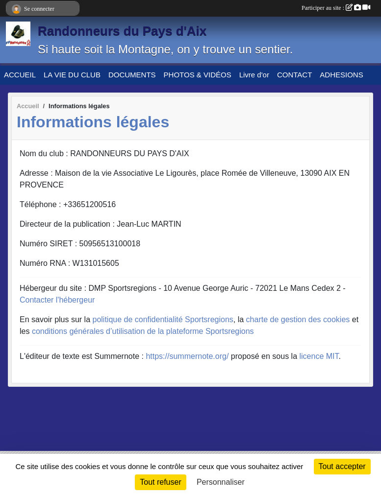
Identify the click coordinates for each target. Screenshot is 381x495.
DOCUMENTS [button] (132, 75)
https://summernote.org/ (187, 356)
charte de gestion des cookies (298, 319)
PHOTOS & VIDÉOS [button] (197, 75)
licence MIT (318, 356)
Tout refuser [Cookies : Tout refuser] (160, 482)
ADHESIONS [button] (341, 75)
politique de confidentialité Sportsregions (163, 319)
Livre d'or (254, 75)
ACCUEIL (20, 75)
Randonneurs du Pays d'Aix (122, 31)
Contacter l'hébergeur (57, 300)
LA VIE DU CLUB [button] (72, 75)
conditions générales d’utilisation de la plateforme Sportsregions (143, 331)
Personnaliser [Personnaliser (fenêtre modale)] (221, 482)
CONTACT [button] (294, 75)
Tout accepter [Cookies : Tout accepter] (342, 466)
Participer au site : (336, 7)
